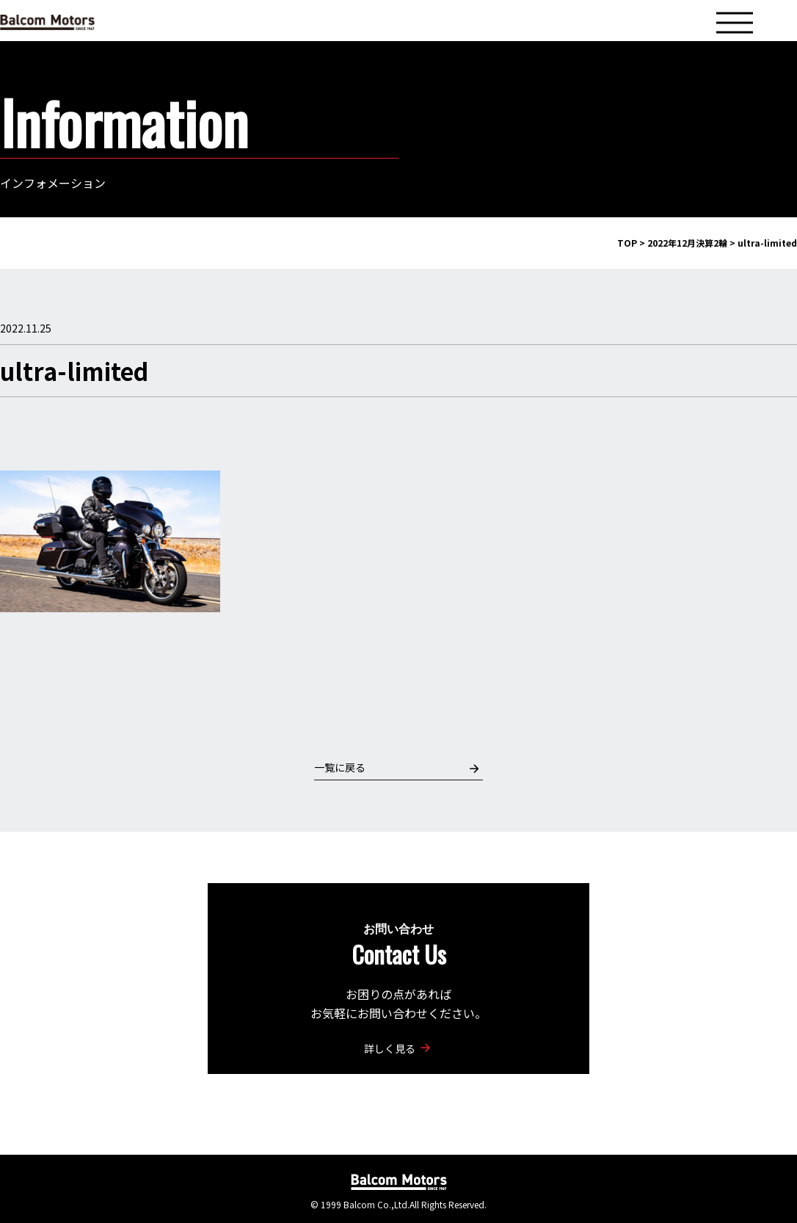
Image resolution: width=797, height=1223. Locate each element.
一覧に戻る (396, 767)
